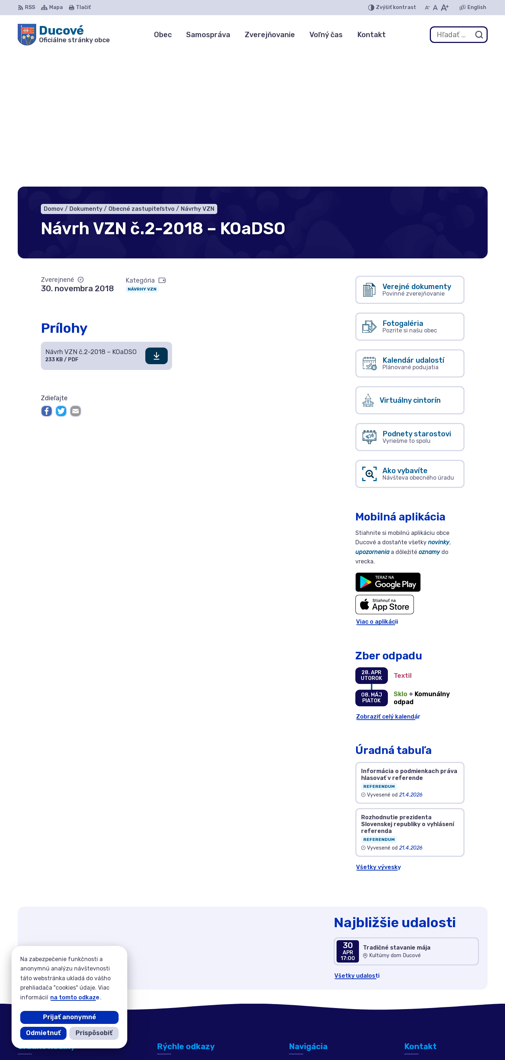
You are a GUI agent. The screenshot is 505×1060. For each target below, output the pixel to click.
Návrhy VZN (142, 153)
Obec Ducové (369, 1040)
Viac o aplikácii (377, 486)
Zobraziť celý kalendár (388, 581)
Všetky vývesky (378, 731)
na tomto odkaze (74, 997)
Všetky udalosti (357, 840)
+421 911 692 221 (429, 993)
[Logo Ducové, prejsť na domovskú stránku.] (64, 34)
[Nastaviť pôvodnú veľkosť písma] (435, 7)
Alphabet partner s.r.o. (265, 1040)
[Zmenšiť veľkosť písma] (427, 7)
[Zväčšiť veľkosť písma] (444, 7)
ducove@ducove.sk (432, 1001)
